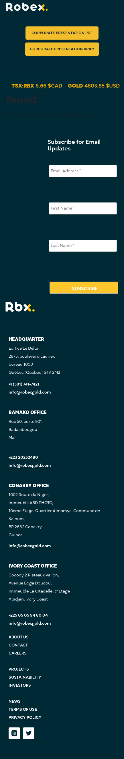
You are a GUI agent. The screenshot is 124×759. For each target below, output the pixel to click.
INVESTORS (20, 685)
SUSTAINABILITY (25, 677)
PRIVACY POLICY (25, 717)
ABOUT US (19, 637)
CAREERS (18, 653)
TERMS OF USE (23, 709)
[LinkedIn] (14, 733)
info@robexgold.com (30, 392)
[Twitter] (28, 733)
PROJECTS (19, 669)
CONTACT (18, 645)
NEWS (15, 701)
